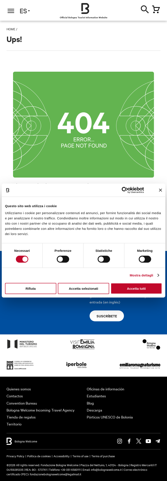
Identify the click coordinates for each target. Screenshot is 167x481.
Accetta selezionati (83, 288)
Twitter (138, 441)
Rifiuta (30, 288)
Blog (90, 402)
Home (11, 29)
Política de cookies (39, 456)
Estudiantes (96, 395)
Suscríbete (107, 315)
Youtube (148, 441)
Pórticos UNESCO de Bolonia (110, 416)
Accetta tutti (136, 288)
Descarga (94, 409)
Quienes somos (19, 388)
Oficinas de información (105, 388)
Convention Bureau (22, 402)
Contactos (15, 395)
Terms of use (80, 456)
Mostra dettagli (141, 275)
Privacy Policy (15, 456)
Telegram (157, 441)
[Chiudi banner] (160, 190)
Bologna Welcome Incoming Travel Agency (41, 409)
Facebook (129, 441)
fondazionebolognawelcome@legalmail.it (55, 474)
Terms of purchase (103, 456)
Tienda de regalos (21, 416)
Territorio (14, 423)
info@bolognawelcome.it (106, 469)
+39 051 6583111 (70, 469)
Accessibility (61, 456)
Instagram (119, 441)
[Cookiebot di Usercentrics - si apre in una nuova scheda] (125, 190)
